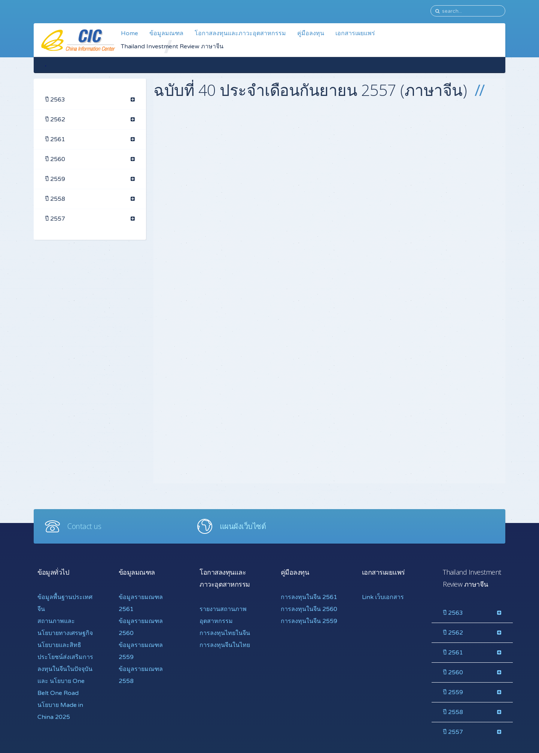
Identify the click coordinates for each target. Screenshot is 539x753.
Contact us (84, 526)
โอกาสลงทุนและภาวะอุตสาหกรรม (240, 33)
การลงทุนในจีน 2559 (309, 621)
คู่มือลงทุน (310, 33)
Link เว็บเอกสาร (383, 597)
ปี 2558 (55, 199)
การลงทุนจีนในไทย (225, 645)
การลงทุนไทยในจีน (225, 633)
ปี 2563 (55, 99)
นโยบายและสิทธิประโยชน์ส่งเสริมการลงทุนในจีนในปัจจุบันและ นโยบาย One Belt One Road (65, 669)
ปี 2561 (55, 139)
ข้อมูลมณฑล (166, 33)
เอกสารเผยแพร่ (355, 33)
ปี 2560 (55, 159)
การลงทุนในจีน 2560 (309, 609)
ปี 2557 (55, 219)
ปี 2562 (55, 119)
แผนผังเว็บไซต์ (243, 526)
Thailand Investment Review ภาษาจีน (172, 46)
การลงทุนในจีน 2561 (309, 597)
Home (129, 33)
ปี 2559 (55, 179)
